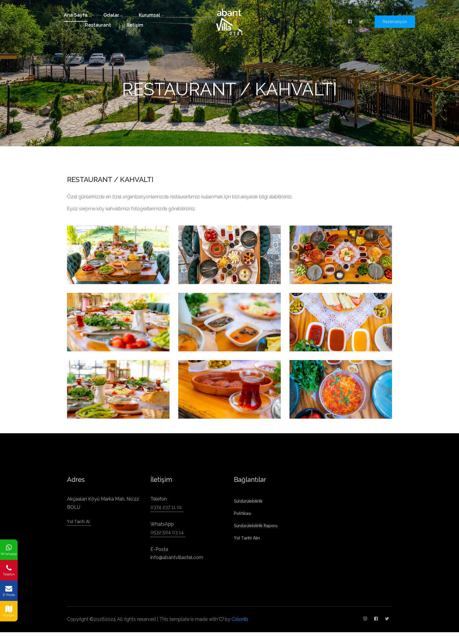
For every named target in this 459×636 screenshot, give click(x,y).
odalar (113, 15)
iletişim (135, 25)
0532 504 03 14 (167, 532)
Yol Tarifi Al (78, 521)
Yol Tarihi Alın (247, 538)
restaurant (98, 25)
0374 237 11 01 (166, 507)
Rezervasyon (395, 21)
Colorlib (240, 619)
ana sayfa (76, 15)
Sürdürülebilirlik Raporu (256, 526)
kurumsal (151, 15)
